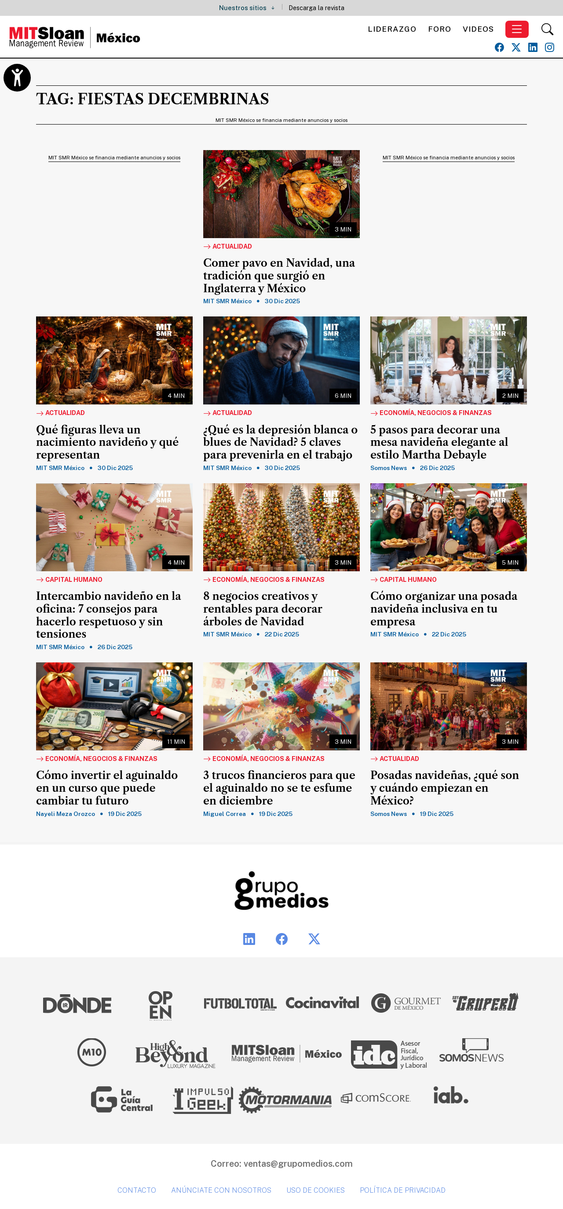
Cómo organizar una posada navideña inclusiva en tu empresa (443, 609)
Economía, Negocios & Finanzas (431, 413)
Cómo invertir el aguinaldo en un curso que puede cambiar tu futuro (107, 788)
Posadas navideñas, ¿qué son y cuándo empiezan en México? (444, 788)
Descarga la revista (316, 7)
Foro (439, 28)
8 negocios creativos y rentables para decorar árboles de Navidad (262, 609)
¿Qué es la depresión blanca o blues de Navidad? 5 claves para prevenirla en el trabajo (280, 443)
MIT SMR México (227, 301)
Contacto (136, 1190)
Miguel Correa (224, 813)
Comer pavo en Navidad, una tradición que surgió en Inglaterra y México (279, 276)
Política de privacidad (403, 1190)
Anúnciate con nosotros (221, 1190)
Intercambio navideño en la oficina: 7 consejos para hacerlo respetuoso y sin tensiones (108, 615)
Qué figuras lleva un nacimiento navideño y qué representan (107, 443)
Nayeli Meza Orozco (65, 813)
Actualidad (227, 247)
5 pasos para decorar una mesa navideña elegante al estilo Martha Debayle (439, 443)
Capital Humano (69, 580)
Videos (478, 28)
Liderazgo (392, 28)
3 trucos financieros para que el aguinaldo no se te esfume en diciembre (279, 788)
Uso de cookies (315, 1190)
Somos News (388, 467)
